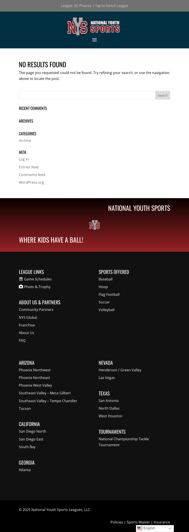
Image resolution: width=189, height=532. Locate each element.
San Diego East (31, 439)
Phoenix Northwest (35, 370)
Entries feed (29, 167)
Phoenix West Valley (35, 385)
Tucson (25, 408)
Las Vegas (107, 377)
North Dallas (109, 408)
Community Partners (36, 309)
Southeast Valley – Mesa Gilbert (45, 393)
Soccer (104, 302)
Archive (25, 140)
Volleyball (106, 309)
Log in (24, 159)
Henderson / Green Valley (120, 370)
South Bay (27, 446)
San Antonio (109, 400)
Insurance (162, 522)
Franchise (27, 325)
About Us (26, 332)
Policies (117, 522)
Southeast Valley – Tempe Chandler (48, 400)
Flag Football (109, 294)
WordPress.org (31, 182)
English (146, 528)
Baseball (105, 279)
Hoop (103, 286)
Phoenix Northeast (34, 377)
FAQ (22, 340)
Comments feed (32, 174)
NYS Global (28, 317)
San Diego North (32, 431)
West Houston (110, 416)
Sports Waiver (138, 522)
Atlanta (25, 469)
